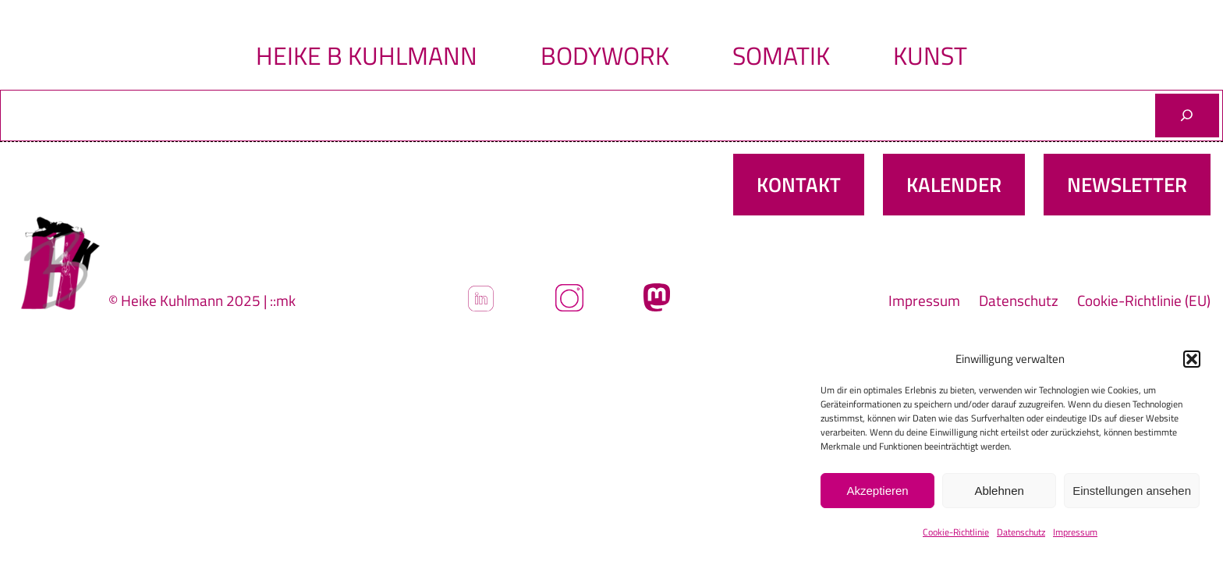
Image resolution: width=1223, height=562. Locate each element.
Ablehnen (998, 490)
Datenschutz (1021, 532)
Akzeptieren (877, 490)
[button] (1192, 359)
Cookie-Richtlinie (956, 532)
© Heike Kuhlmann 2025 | (189, 300)
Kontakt (799, 184)
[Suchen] (1187, 115)
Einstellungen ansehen (1131, 490)
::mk (283, 300)
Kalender (953, 184)
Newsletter (1127, 184)
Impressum (1075, 532)
